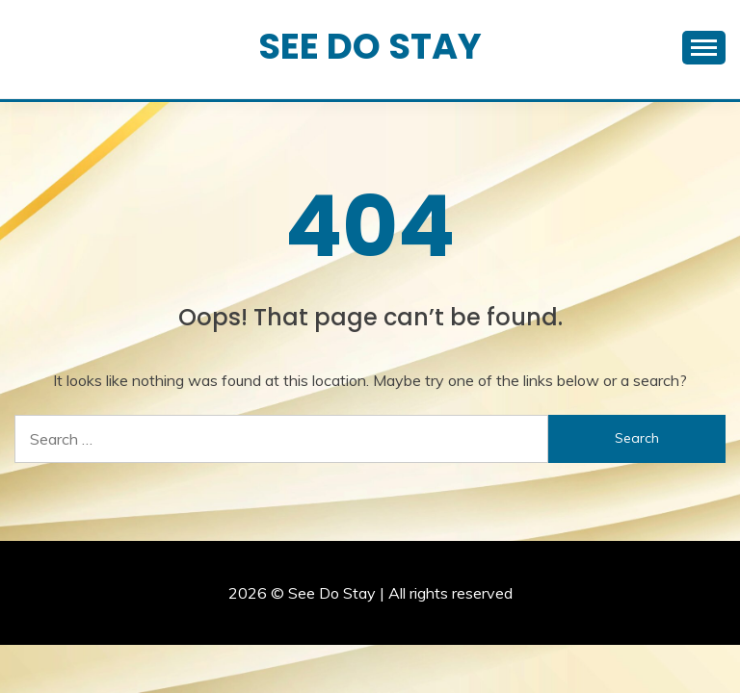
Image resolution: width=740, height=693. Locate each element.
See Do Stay (370, 46)
